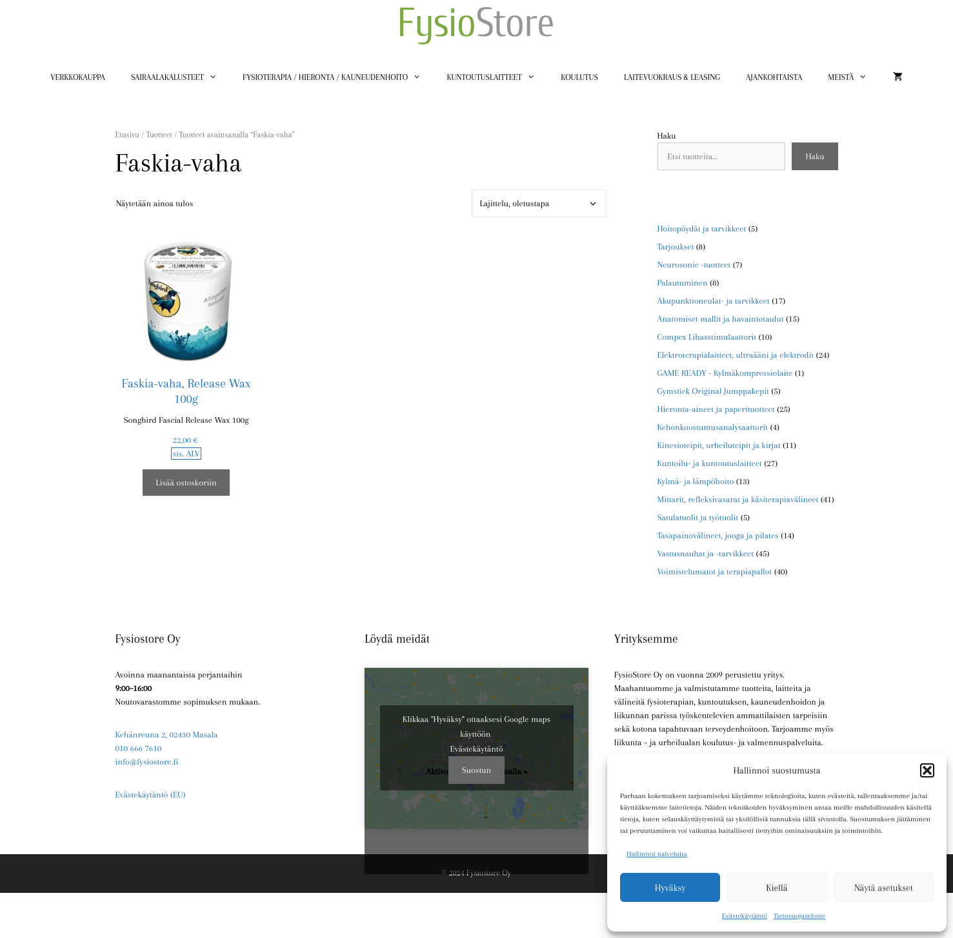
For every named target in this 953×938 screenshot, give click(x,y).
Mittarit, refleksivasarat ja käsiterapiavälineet (738, 499)
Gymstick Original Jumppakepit (713, 391)
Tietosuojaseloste (799, 916)
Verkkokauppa (77, 77)
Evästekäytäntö (744, 916)
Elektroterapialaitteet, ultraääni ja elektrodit (735, 355)
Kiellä (776, 888)
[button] (927, 770)
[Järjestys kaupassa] (539, 203)
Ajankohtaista (774, 77)
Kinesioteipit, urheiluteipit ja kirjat (719, 445)
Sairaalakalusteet (180, 77)
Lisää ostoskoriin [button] (185, 482)
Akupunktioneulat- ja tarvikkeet (713, 301)
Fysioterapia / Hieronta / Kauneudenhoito (338, 77)
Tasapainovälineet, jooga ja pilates (718, 535)
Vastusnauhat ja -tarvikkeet (705, 553)
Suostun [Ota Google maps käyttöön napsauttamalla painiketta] (476, 770)
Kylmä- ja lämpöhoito (695, 481)
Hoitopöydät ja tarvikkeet (702, 228)
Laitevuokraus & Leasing (672, 77)
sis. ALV (185, 453)
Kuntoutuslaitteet (497, 77)
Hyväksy (670, 888)
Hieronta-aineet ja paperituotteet (716, 409)
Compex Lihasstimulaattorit (707, 337)
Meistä (854, 77)
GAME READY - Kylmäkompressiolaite (725, 373)
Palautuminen (682, 283)
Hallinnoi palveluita (657, 854)
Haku (666, 136)
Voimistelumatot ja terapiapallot (714, 571)
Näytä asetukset (883, 888)
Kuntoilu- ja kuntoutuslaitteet (709, 463)
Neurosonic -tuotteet (694, 264)
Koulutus (579, 77)
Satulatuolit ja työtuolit (698, 517)
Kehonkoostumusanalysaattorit (712, 427)
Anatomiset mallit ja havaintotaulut (720, 319)
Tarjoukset (675, 246)
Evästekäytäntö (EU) (150, 794)
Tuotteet (159, 134)
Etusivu (127, 134)
